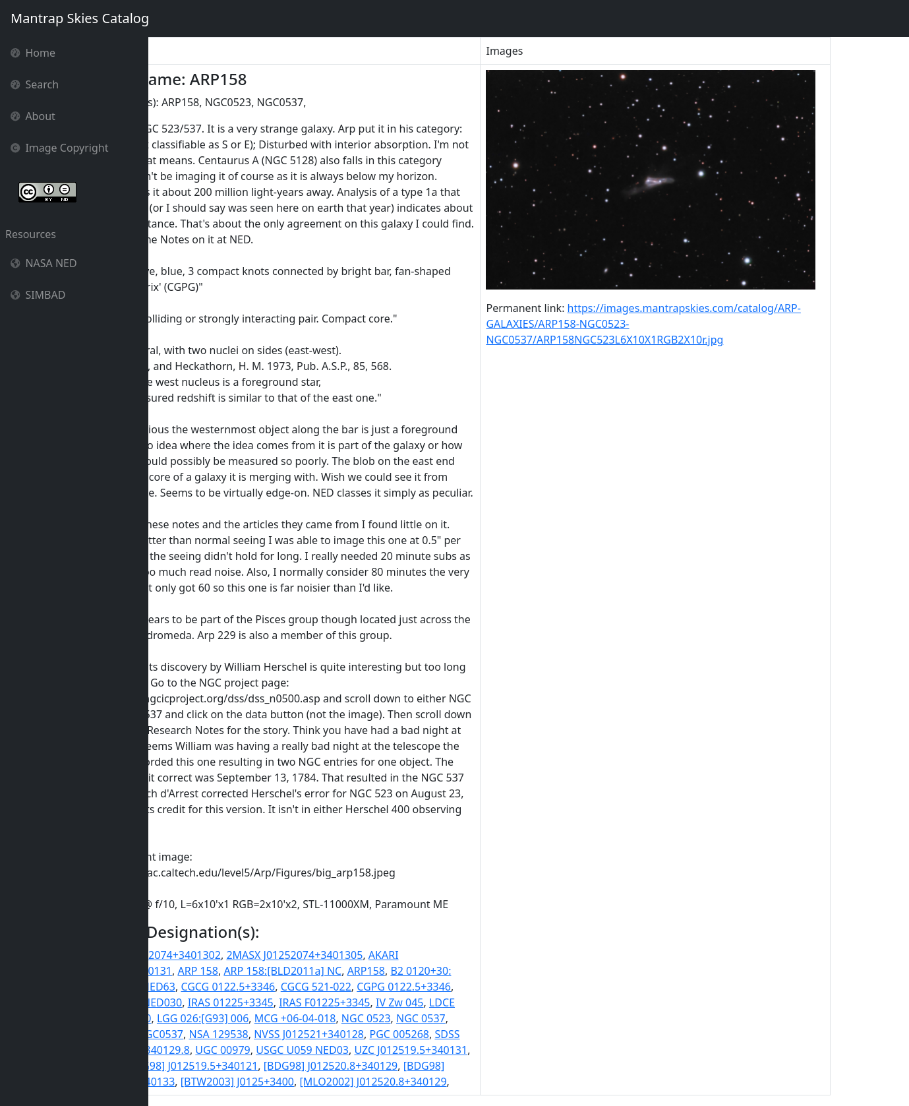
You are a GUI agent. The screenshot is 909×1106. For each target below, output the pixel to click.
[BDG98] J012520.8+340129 (404, 1066)
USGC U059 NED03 (376, 1050)
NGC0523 (182, 1034)
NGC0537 (234, 1034)
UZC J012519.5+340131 (485, 1050)
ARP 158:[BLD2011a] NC (357, 971)
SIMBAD (38, 295)
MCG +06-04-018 (369, 1018)
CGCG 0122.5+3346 (302, 986)
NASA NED (44, 263)
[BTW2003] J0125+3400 (311, 1081)
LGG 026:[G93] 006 (276, 1018)
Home (33, 53)
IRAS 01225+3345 (304, 1002)
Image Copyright (60, 147)
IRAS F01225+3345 (398, 1002)
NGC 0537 (495, 1018)
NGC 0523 (440, 1018)
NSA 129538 (292, 1034)
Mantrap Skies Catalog (79, 18)
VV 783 (175, 1066)
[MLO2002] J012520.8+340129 (447, 1081)
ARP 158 (272, 971)
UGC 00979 (297, 1050)
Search (35, 84)
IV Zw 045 (474, 1002)
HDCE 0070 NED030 (207, 1002)
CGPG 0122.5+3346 (478, 986)
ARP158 (440, 971)
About (33, 116)
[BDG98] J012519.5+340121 (265, 1066)
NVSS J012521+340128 (383, 1034)
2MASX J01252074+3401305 (369, 955)
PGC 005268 (474, 1034)
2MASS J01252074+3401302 (227, 955)
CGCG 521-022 (390, 986)
